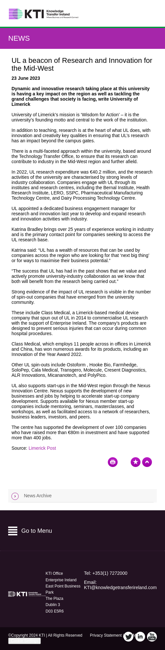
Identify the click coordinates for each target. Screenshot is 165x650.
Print (113, 462)
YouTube (152, 637)
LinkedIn (140, 637)
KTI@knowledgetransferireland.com (120, 587)
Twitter (128, 637)
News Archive (38, 495)
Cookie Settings (24, 641)
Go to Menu (36, 531)
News (19, 38)
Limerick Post (42, 448)
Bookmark (135, 462)
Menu (149, 14)
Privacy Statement (106, 635)
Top (147, 462)
